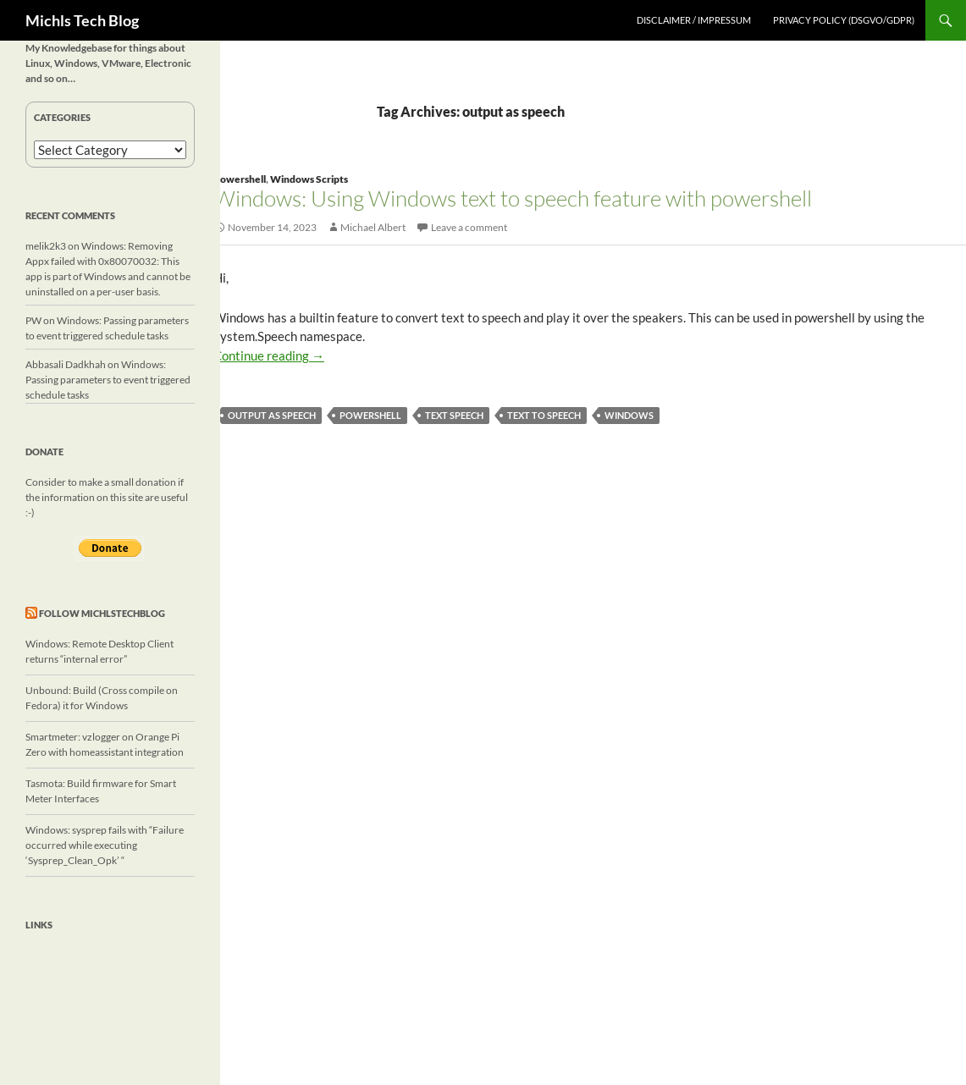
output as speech (272, 415)
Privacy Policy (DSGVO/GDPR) (843, 19)
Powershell (239, 179)
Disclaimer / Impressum (694, 19)
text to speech (544, 415)
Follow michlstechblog (102, 613)
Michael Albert (373, 227)
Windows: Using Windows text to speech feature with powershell (512, 198)
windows (629, 415)
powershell (370, 415)
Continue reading (268, 355)
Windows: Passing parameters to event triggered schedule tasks (107, 379)
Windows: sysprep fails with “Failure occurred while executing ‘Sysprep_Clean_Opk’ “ (104, 845)
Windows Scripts (309, 179)
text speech (454, 415)
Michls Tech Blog (82, 20)
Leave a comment (469, 227)
